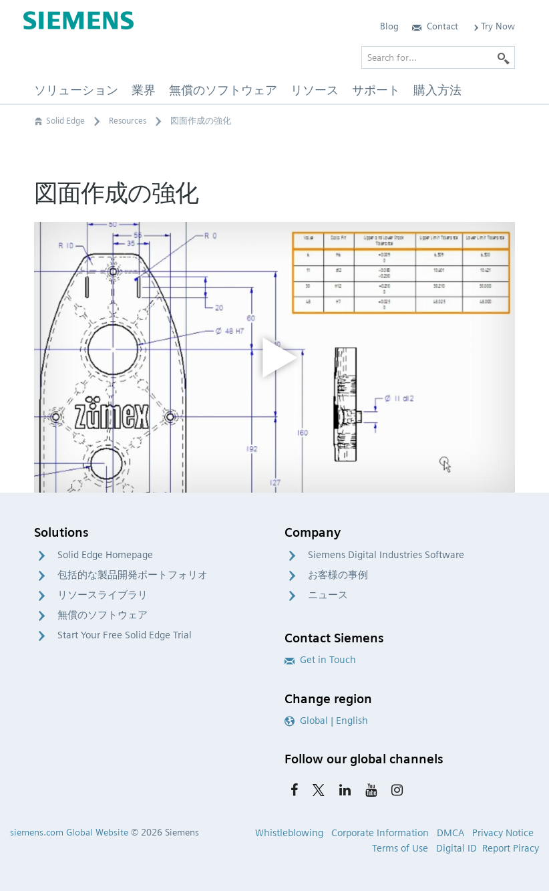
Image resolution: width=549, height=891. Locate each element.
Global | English (326, 721)
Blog (389, 26)
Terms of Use (400, 848)
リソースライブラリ (102, 595)
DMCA (450, 833)
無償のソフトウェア (102, 615)
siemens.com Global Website (69, 832)
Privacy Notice (503, 833)
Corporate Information (380, 833)
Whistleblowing (289, 833)
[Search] (503, 57)
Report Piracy (510, 848)
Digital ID (456, 848)
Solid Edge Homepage (105, 555)
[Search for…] (438, 57)
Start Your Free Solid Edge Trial (124, 635)
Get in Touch (320, 660)
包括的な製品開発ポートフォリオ (132, 575)
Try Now (493, 26)
